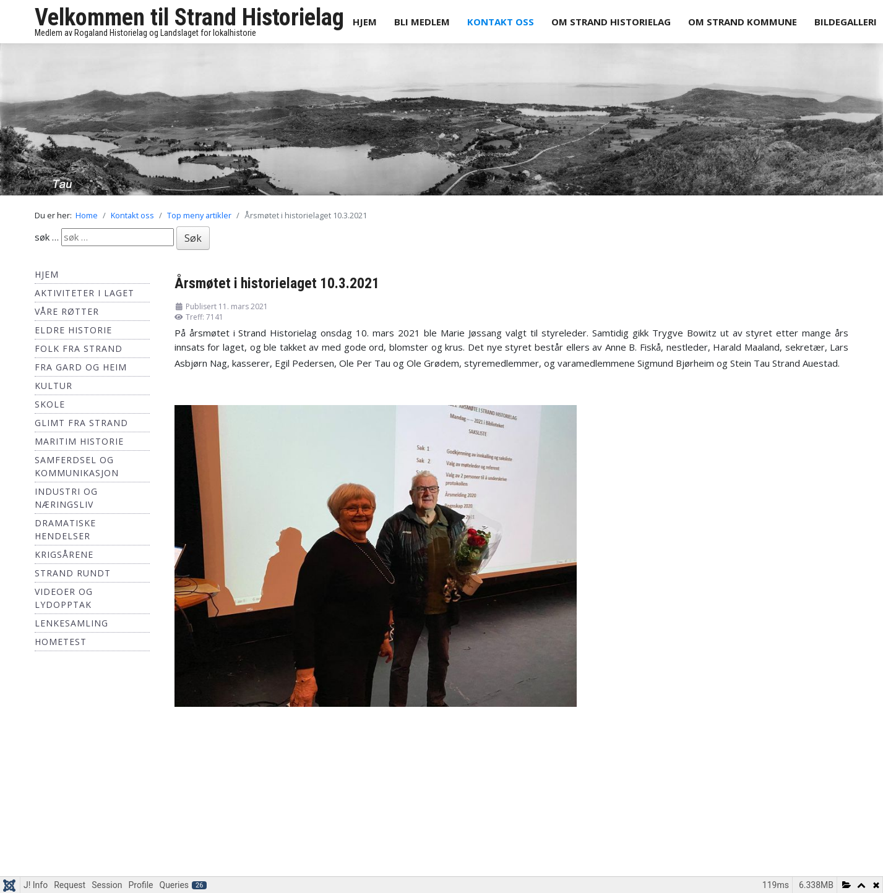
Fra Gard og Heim (81, 367)
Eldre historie (73, 330)
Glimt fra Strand (81, 423)
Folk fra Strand (79, 348)
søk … (47, 237)
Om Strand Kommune (742, 21)
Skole (50, 404)
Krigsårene (64, 554)
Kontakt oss (500, 21)
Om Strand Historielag (611, 21)
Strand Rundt (73, 573)
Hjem (365, 21)
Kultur (53, 385)
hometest (61, 641)
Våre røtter (67, 311)
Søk (193, 238)
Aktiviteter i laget (84, 293)
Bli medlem (422, 21)
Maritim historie (79, 441)
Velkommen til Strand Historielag (189, 17)
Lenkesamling (71, 623)
